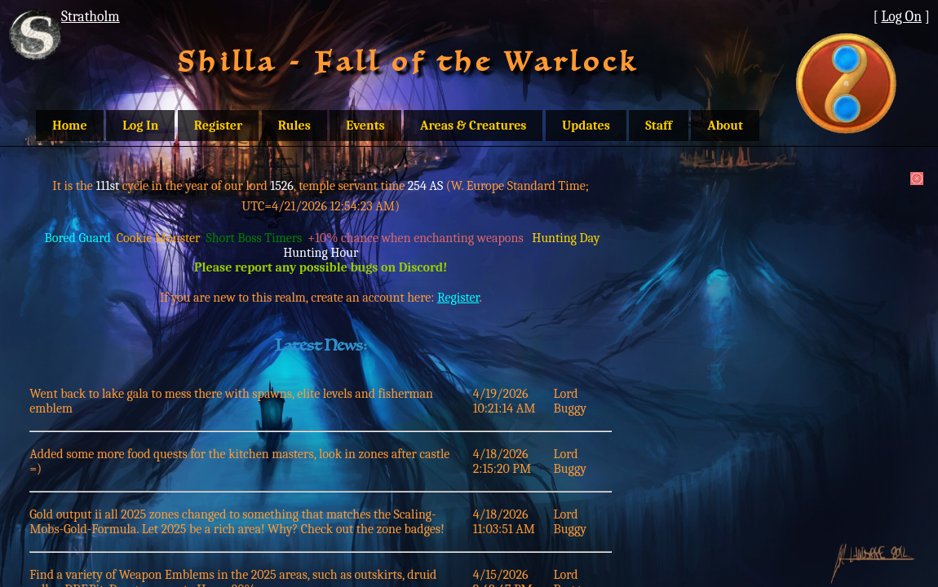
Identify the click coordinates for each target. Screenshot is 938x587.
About (725, 125)
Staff (658, 125)
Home (69, 125)
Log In (140, 125)
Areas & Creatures (473, 125)
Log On (901, 16)
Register (218, 125)
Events (365, 125)
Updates (586, 125)
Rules (294, 125)
